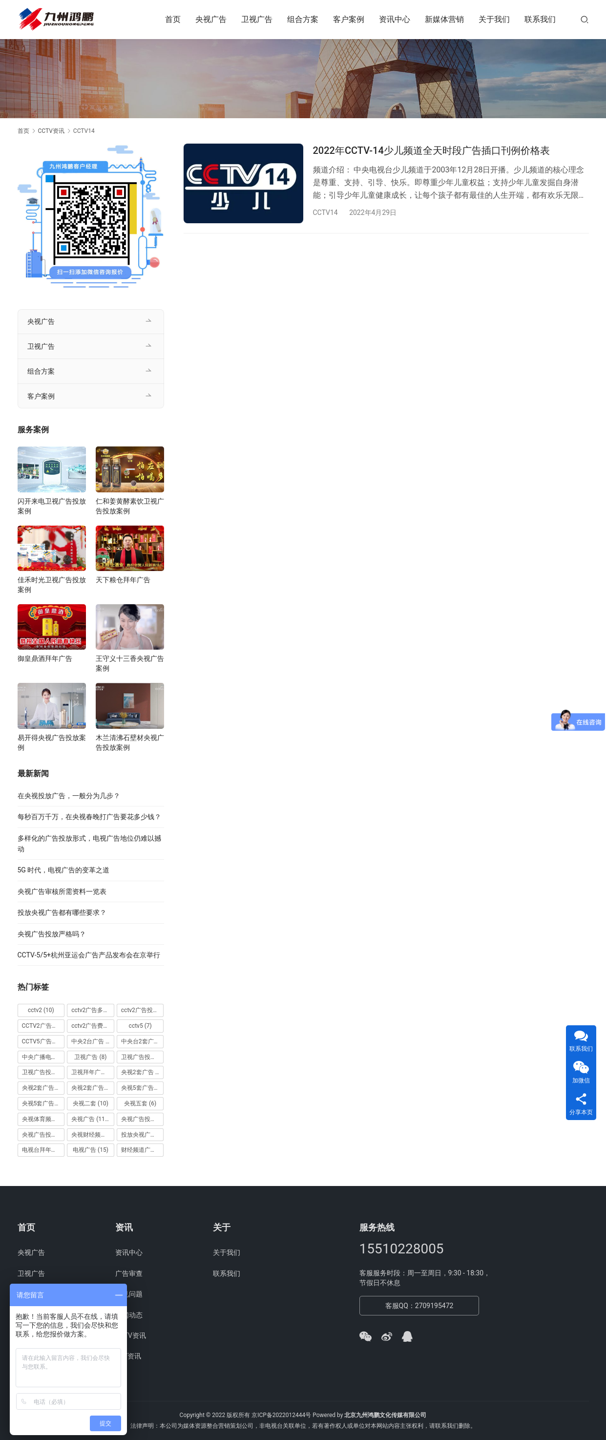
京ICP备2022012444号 (281, 1415)
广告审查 (129, 1273)
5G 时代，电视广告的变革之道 (64, 870)
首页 (173, 19)
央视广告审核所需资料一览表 (62, 891)
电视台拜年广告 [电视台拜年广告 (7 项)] (43, 1149)
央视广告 (211, 19)
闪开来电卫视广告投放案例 (52, 506)
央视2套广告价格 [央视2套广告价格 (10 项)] (43, 1087)
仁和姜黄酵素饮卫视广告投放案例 (130, 506)
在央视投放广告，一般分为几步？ (69, 796)
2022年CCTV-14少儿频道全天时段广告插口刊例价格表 (431, 150)
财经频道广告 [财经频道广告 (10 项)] (142, 1149)
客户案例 (348, 19)
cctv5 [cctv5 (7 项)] (140, 1025)
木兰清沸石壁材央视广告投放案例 (130, 742)
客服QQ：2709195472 (419, 1306)
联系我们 (540, 19)
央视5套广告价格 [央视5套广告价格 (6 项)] (142, 1087)
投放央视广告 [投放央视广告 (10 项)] (142, 1134)
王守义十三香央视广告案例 (130, 663)
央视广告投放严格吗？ (52, 934)
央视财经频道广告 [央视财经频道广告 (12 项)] (92, 1134)
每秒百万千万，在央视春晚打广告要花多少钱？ (89, 817)
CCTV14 (325, 212)
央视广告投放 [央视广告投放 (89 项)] (142, 1119)
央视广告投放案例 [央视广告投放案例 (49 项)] (43, 1134)
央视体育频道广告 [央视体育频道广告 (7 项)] (43, 1119)
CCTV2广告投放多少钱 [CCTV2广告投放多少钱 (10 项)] (43, 1025)
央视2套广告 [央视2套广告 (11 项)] (142, 1072)
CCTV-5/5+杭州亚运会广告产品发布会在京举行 (89, 955)
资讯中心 (394, 19)
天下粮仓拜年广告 (123, 580)
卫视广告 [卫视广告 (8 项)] (90, 1057)
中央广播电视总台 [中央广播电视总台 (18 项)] (43, 1057)
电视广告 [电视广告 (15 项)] (90, 1149)
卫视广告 (256, 19)
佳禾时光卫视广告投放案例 (52, 584)
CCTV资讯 (130, 1335)
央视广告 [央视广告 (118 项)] (90, 1119)
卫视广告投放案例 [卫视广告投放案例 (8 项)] (43, 1072)
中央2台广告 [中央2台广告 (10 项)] (92, 1041)
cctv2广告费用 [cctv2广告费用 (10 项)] (92, 1025)
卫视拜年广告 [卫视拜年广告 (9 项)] (92, 1072)
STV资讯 (128, 1356)
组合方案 (302, 19)
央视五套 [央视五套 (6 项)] (140, 1103)
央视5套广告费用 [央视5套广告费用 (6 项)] (43, 1103)
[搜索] (584, 19)
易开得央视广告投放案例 (52, 742)
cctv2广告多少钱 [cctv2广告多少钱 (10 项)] (92, 1010)
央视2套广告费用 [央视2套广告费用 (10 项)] (92, 1087)
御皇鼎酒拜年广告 (45, 658)
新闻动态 (129, 1315)
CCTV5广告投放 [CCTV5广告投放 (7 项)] (43, 1041)
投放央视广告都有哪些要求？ (62, 912)
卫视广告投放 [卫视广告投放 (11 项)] (142, 1057)
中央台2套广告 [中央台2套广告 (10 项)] (142, 1041)
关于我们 (494, 19)
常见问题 (129, 1294)
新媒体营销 (444, 19)
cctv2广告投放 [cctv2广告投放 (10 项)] (142, 1010)
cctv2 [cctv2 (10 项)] (41, 1010)
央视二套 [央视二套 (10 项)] (90, 1103)
